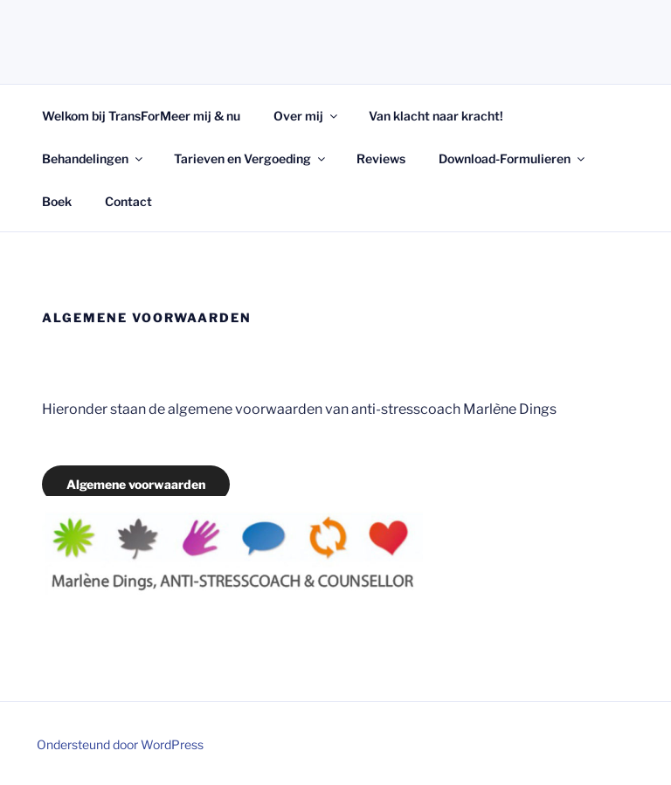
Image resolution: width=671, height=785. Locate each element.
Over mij (306, 115)
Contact (128, 201)
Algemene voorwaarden (135, 484)
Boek (57, 201)
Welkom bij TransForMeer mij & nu (141, 115)
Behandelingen (93, 158)
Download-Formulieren (513, 158)
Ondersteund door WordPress (120, 744)
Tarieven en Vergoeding (251, 158)
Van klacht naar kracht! (436, 115)
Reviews (380, 158)
